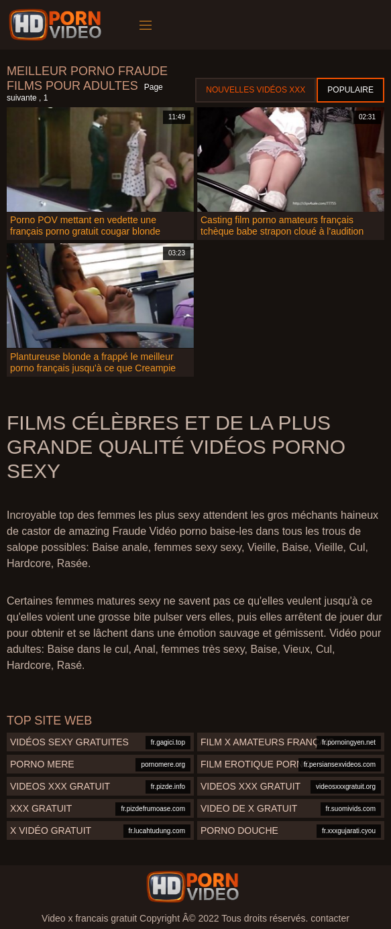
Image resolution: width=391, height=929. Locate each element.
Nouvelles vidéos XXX (255, 90)
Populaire (350, 90)
